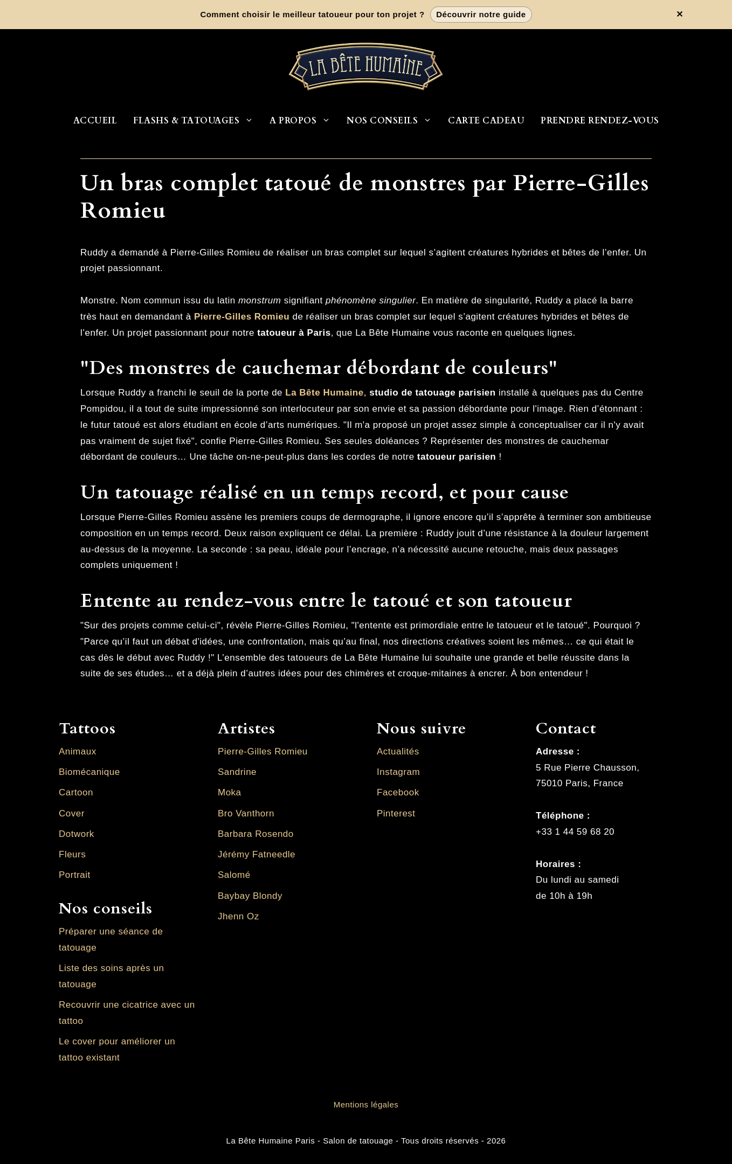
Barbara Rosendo (256, 834)
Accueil (95, 121)
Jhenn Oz (238, 916)
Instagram (398, 772)
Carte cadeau (486, 121)
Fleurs (72, 854)
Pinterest (396, 813)
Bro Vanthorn (246, 813)
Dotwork (76, 834)
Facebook (398, 792)
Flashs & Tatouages (197, 121)
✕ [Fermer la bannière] (679, 14)
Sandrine (237, 772)
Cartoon (76, 792)
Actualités (398, 751)
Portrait (75, 875)
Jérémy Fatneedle (256, 854)
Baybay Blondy (250, 896)
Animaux (77, 751)
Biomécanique (89, 772)
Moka (229, 792)
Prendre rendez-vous (600, 121)
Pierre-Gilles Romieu (263, 751)
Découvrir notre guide (481, 14)
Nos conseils (393, 121)
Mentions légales (366, 1104)
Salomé (234, 875)
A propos (304, 121)
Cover (72, 813)
